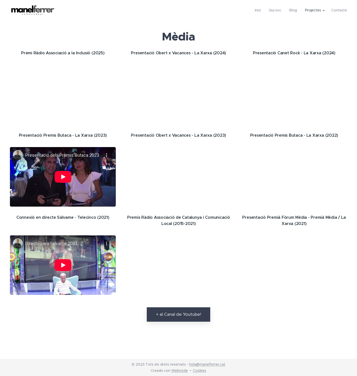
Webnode (179, 370)
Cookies (199, 370)
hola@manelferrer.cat (207, 364)
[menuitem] (259, 10)
